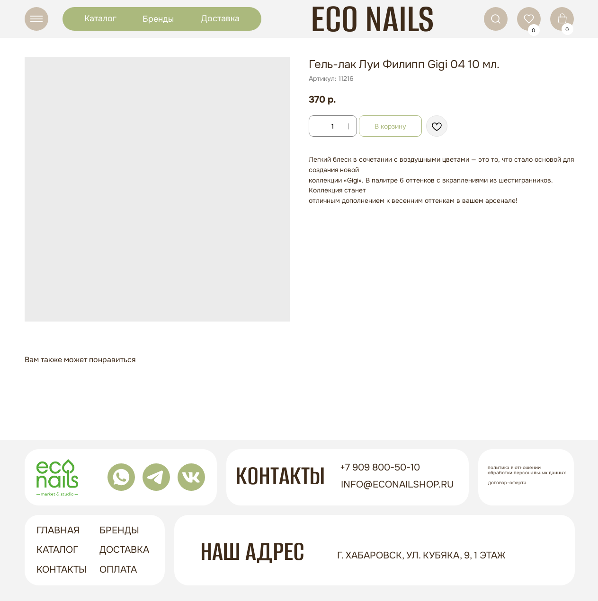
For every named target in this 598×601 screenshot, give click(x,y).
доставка (124, 550)
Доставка (220, 18)
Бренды (158, 19)
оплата (118, 569)
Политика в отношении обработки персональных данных (527, 470)
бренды (119, 530)
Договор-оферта (507, 482)
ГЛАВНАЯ (58, 530)
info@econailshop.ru (397, 484)
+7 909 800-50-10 (380, 467)
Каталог (100, 18)
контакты (61, 569)
